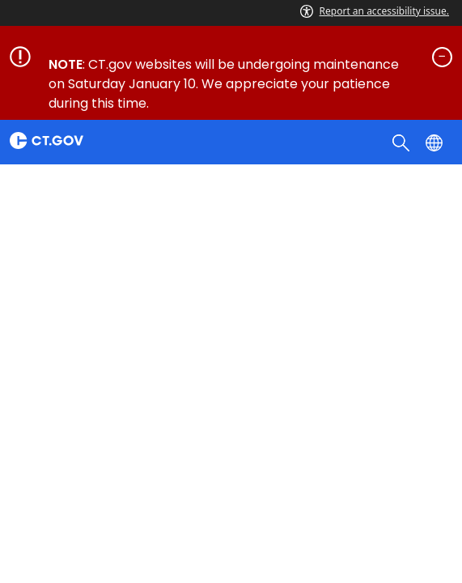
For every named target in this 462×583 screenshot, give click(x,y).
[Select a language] (436, 141)
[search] (402, 141)
